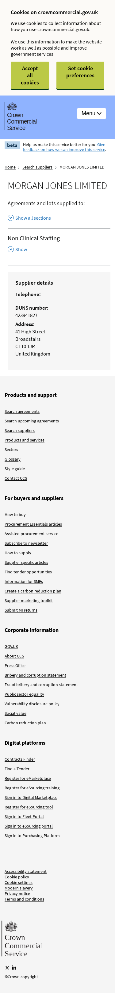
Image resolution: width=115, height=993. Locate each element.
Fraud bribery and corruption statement (41, 684)
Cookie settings (19, 882)
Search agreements (22, 411)
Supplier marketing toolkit (29, 600)
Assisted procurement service (31, 533)
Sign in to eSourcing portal (29, 826)
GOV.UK (11, 646)
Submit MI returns (21, 610)
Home (10, 167)
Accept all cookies (30, 75)
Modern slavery (19, 888)
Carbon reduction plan (25, 723)
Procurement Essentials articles (33, 524)
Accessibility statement (26, 871)
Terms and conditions (24, 899)
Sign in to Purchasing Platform (32, 835)
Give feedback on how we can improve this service (64, 147)
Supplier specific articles (26, 562)
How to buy (15, 514)
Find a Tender (17, 768)
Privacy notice (17, 893)
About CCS (14, 656)
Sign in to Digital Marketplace (31, 797)
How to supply (18, 553)
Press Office (15, 665)
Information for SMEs (24, 581)
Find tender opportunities (28, 572)
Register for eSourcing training (32, 788)
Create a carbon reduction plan (33, 591)
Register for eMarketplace (28, 778)
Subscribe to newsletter (26, 543)
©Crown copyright (21, 976)
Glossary (13, 459)
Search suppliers (37, 167)
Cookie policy (17, 877)
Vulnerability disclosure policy (32, 703)
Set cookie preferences (80, 72)
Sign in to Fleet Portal (24, 816)
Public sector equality (24, 694)
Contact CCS (16, 478)
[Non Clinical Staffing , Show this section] (59, 243)
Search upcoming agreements (32, 421)
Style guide (15, 468)
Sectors (11, 449)
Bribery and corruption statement (35, 675)
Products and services (24, 440)
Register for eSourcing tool (29, 807)
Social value (15, 713)
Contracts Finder (20, 759)
